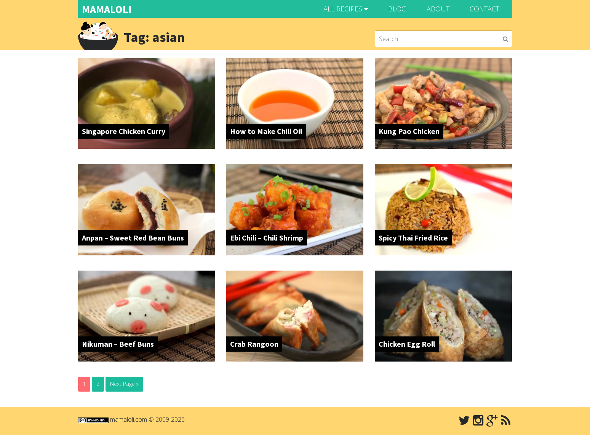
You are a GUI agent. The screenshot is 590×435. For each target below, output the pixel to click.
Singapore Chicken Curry (123, 131)
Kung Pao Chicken (409, 131)
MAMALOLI (106, 9)
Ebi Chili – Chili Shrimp (266, 237)
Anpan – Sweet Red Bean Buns (133, 237)
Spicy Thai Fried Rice (413, 237)
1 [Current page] (84, 383)
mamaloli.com (128, 419)
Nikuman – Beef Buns (118, 344)
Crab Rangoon (254, 344)
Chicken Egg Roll (407, 344)
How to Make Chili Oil (266, 131)
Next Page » (124, 383)
